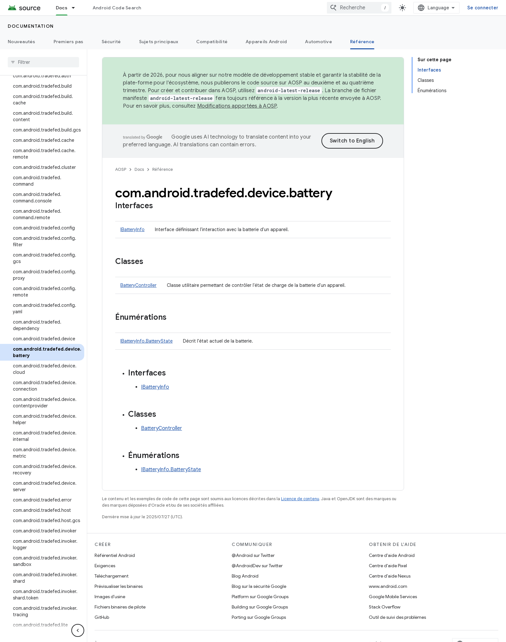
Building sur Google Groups (260, 607)
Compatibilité (212, 41)
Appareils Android (266, 41)
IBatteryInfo (132, 229)
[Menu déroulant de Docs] (76, 7)
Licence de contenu (300, 498)
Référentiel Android (115, 555)
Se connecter (482, 8)
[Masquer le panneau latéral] (77, 630)
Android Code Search (117, 8)
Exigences (105, 566)
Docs (139, 169)
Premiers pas (69, 41)
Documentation (31, 26)
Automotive (318, 41)
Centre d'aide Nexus (389, 576)
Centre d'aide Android (392, 555)
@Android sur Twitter (253, 555)
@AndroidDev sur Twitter (257, 566)
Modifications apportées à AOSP (237, 106)
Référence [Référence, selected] (362, 41)
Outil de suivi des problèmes (397, 617)
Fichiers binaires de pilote (120, 607)
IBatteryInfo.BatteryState (146, 341)
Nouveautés (21, 41)
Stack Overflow (384, 607)
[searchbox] (43, 62)
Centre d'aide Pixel (388, 566)
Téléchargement (111, 576)
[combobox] (359, 8)
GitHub (102, 617)
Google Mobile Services (393, 596)
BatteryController (138, 285)
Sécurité (111, 41)
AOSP (120, 169)
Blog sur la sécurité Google (259, 586)
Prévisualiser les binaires (119, 586)
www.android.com (388, 586)
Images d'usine (110, 596)
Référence (162, 169)
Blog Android (245, 576)
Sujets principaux (158, 41)
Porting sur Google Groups (259, 617)
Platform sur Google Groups (260, 596)
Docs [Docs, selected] (61, 8)
